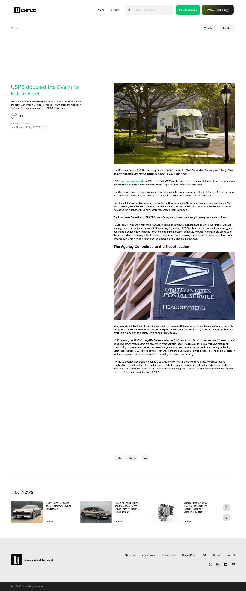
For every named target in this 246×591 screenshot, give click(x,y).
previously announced (131, 181)
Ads (205, 555)
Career (216, 555)
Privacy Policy (148, 555)
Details (49, 521)
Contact (231, 555)
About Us (130, 555)
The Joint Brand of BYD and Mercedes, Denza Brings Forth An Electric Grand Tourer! (127, 508)
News (101, 9)
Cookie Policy (168, 555)
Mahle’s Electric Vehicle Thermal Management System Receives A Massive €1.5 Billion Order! (195, 509)
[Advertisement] (123, 60)
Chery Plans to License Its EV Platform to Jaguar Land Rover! (58, 506)
